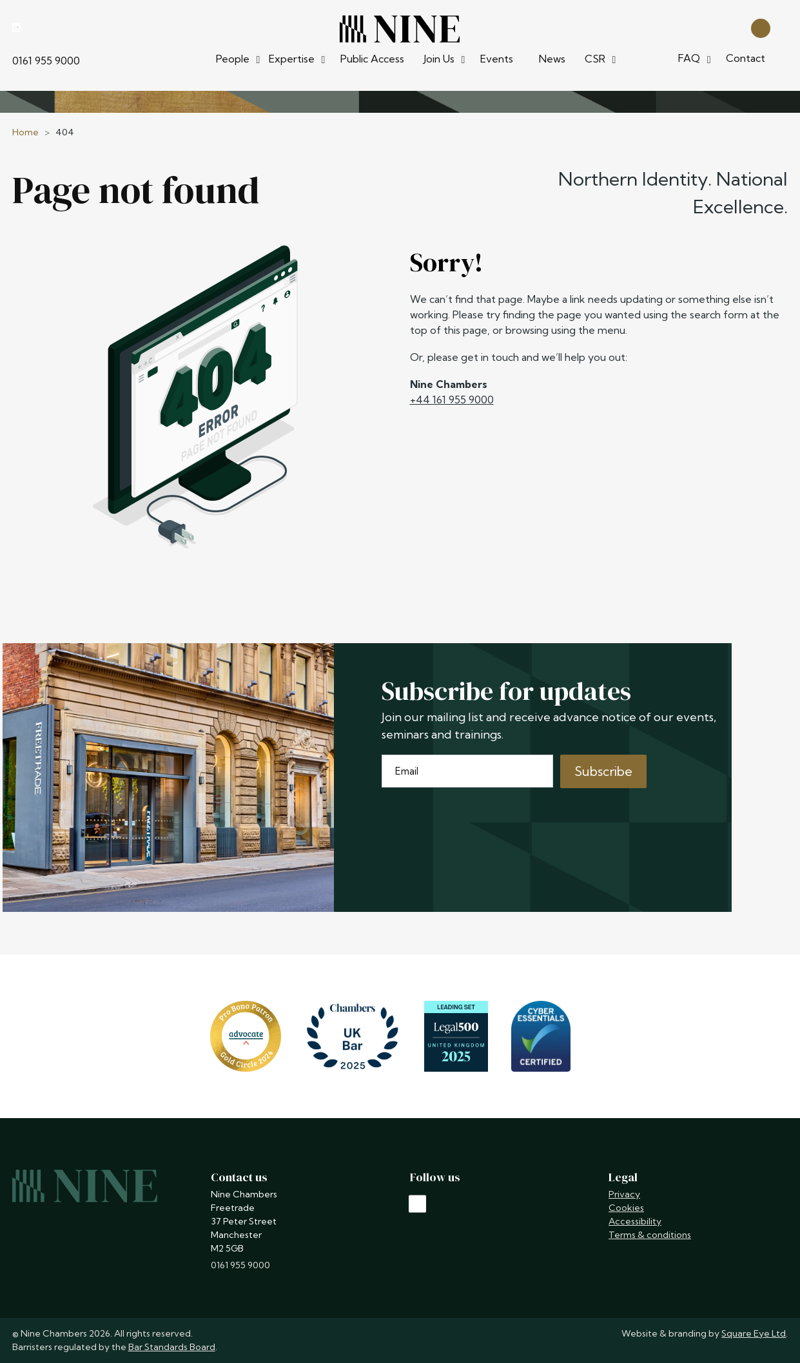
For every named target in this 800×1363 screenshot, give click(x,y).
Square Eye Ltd (753, 1333)
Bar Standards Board (171, 1347)
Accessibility (635, 1221)
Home (25, 132)
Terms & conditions (650, 1235)
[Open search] (760, 27)
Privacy (624, 1194)
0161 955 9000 (46, 60)
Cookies (626, 1207)
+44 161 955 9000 (452, 399)
